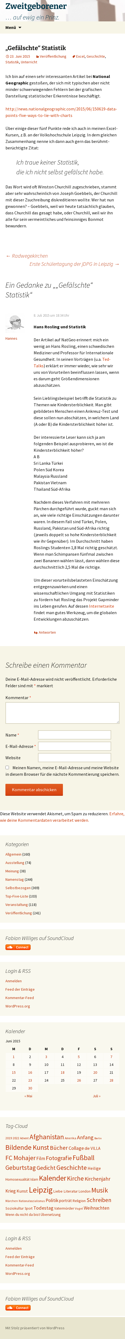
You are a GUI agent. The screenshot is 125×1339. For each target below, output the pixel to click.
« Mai (28, 1096)
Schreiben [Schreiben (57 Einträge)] (98, 1200)
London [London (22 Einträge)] (85, 1191)
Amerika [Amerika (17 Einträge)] (70, 1138)
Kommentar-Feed (19, 997)
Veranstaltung (16, 904)
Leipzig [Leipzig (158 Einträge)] (41, 1190)
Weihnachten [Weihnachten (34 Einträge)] (96, 1208)
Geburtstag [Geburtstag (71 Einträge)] (20, 1167)
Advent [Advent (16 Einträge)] (24, 1138)
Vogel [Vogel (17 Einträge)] (79, 1208)
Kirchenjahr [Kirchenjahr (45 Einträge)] (97, 1179)
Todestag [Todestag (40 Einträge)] (43, 1208)
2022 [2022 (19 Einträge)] (16, 1138)
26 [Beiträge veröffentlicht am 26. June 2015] (79, 1080)
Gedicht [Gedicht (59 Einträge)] (46, 1167)
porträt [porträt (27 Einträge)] (65, 1200)
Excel (80, 56)
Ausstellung (14, 862)
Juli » (97, 1096)
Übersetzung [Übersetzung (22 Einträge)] (50, 1214)
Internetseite (101, 606)
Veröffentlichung (53, 56)
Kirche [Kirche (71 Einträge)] (75, 1178)
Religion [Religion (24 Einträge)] (79, 1200)
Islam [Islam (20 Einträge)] (34, 1179)
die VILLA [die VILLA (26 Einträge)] (92, 1148)
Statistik (12, 62)
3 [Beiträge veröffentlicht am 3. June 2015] (46, 1056)
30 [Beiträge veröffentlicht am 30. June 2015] (30, 1088)
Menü (10, 27)
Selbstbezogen (18, 887)
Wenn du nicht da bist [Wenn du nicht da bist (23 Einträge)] (22, 1214)
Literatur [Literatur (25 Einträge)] (70, 1191)
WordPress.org (17, 1006)
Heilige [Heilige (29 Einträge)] (94, 1168)
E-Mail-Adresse (20, 746)
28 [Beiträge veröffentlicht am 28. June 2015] (111, 1080)
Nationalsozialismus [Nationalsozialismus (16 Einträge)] (32, 1201)
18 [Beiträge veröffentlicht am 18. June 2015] (63, 1072)
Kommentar (18, 697)
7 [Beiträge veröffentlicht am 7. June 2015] (111, 1056)
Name (12, 735)
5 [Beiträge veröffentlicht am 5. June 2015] (79, 1056)
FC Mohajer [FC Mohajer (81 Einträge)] (20, 1158)
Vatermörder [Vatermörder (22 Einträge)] (64, 1208)
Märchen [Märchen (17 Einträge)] (11, 1201)
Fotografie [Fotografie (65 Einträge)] (59, 1158)
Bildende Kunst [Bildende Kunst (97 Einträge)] (27, 1147)
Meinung (12, 871)
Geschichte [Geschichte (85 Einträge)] (71, 1167)
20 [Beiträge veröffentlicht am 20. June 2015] (95, 1072)
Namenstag (14, 879)
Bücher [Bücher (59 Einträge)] (59, 1147)
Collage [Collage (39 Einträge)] (76, 1148)
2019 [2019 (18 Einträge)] (8, 1138)
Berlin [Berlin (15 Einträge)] (98, 1138)
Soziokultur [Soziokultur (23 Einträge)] (14, 1208)
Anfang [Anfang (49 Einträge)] (85, 1137)
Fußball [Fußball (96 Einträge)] (83, 1157)
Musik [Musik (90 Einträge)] (99, 1190)
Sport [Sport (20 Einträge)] (29, 1208)
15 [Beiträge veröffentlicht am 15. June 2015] (14, 1072)
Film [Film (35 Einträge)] (40, 1158)
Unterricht (29, 62)
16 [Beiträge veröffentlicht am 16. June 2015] (30, 1072)
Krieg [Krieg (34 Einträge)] (10, 1191)
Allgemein (13, 854)
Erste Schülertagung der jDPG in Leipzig (75, 263)
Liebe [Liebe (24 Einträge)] (58, 1191)
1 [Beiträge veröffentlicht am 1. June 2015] (14, 1056)
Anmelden (13, 980)
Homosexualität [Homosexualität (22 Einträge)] (17, 1179)
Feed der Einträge (20, 989)
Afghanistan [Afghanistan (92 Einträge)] (47, 1136)
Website (13, 757)
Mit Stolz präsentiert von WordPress (35, 1327)
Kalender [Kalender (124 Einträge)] (52, 1178)
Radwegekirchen (26, 255)
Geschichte (95, 56)
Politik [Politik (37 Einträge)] (52, 1200)
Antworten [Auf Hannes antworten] (47, 632)
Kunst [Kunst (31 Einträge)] (22, 1191)
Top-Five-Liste (16, 896)
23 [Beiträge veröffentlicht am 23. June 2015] (30, 1080)
